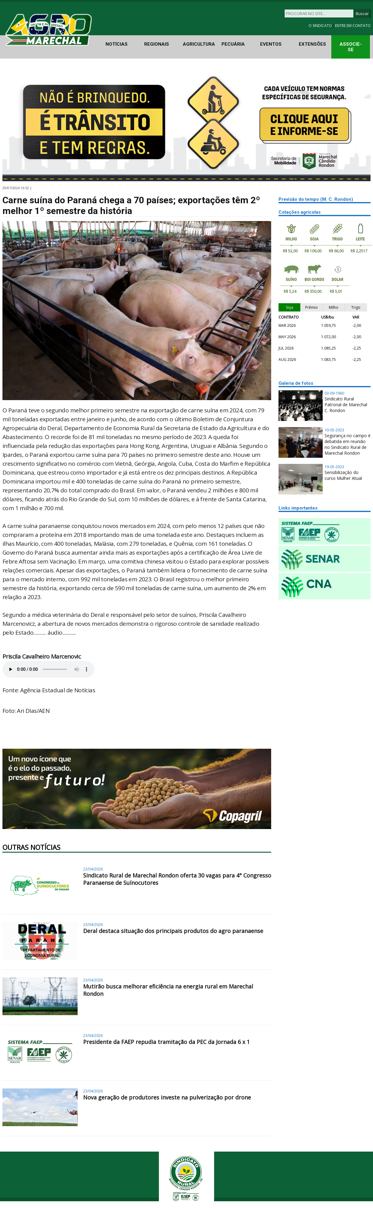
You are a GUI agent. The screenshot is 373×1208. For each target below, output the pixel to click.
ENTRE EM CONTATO (353, 25)
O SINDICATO (321, 25)
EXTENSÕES (312, 44)
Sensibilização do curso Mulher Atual (343, 475)
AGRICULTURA (199, 44)
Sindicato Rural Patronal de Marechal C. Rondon (346, 404)
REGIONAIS (156, 44)
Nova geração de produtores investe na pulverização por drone (167, 1097)
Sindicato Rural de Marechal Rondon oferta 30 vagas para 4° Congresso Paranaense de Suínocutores (177, 879)
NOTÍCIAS (117, 44)
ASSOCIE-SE (351, 46)
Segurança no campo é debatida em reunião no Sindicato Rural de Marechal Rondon (348, 444)
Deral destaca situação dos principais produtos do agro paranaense (173, 931)
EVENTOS (271, 44)
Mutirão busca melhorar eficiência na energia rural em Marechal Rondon (168, 990)
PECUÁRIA (233, 44)
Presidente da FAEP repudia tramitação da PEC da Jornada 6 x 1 (166, 1042)
